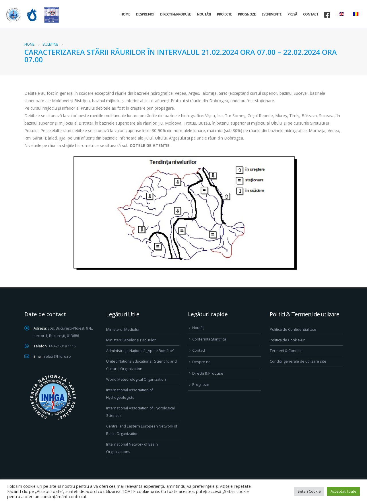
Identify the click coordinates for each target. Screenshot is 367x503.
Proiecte (224, 14)
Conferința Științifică (209, 339)
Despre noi (145, 14)
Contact (310, 14)
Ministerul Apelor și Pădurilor (131, 340)
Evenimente (271, 14)
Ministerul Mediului (122, 329)
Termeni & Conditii (285, 350)
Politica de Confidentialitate (293, 329)
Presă (292, 14)
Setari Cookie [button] (309, 491)
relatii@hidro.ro (57, 356)
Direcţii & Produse (175, 14)
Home (125, 14)
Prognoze (247, 14)
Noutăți (204, 14)
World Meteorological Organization (136, 379)
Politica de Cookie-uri (288, 340)
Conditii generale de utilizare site (298, 361)
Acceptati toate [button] (343, 491)
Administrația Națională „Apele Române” (140, 350)
